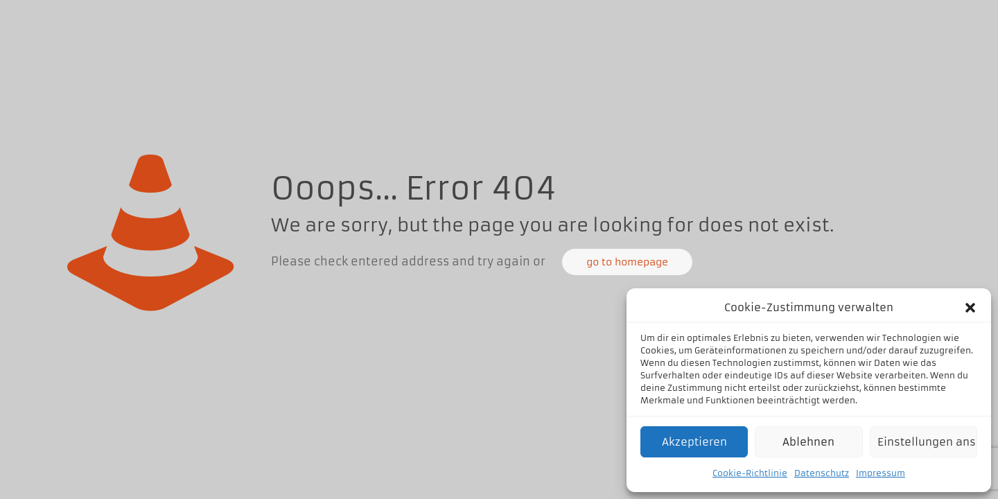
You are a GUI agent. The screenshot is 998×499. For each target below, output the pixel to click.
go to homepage (627, 262)
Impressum (880, 473)
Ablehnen (808, 441)
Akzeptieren (694, 441)
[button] (970, 308)
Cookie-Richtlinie (749, 473)
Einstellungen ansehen (927, 441)
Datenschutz (821, 473)
